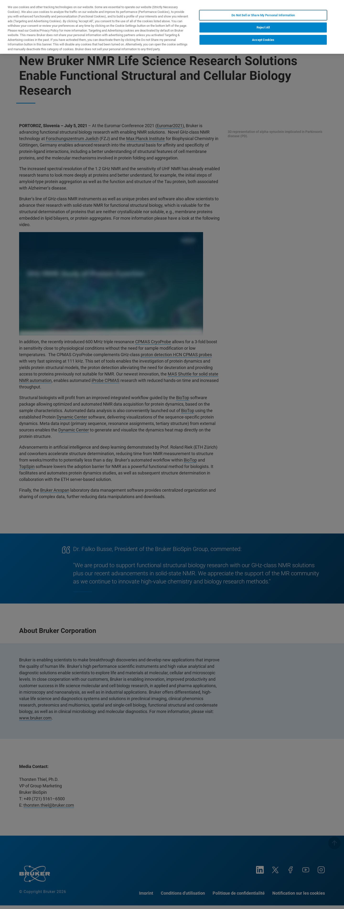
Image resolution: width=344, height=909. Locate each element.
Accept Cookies (263, 40)
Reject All (263, 27)
